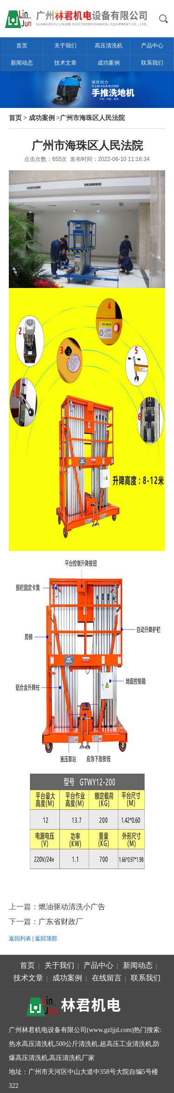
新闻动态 (22, 63)
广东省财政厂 (61, 921)
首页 (21, 45)
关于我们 (65, 45)
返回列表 (20, 938)
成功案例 (108, 63)
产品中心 (152, 45)
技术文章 (65, 63)
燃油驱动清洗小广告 (72, 907)
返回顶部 (46, 938)
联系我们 (152, 63)
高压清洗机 (108, 45)
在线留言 (107, 978)
